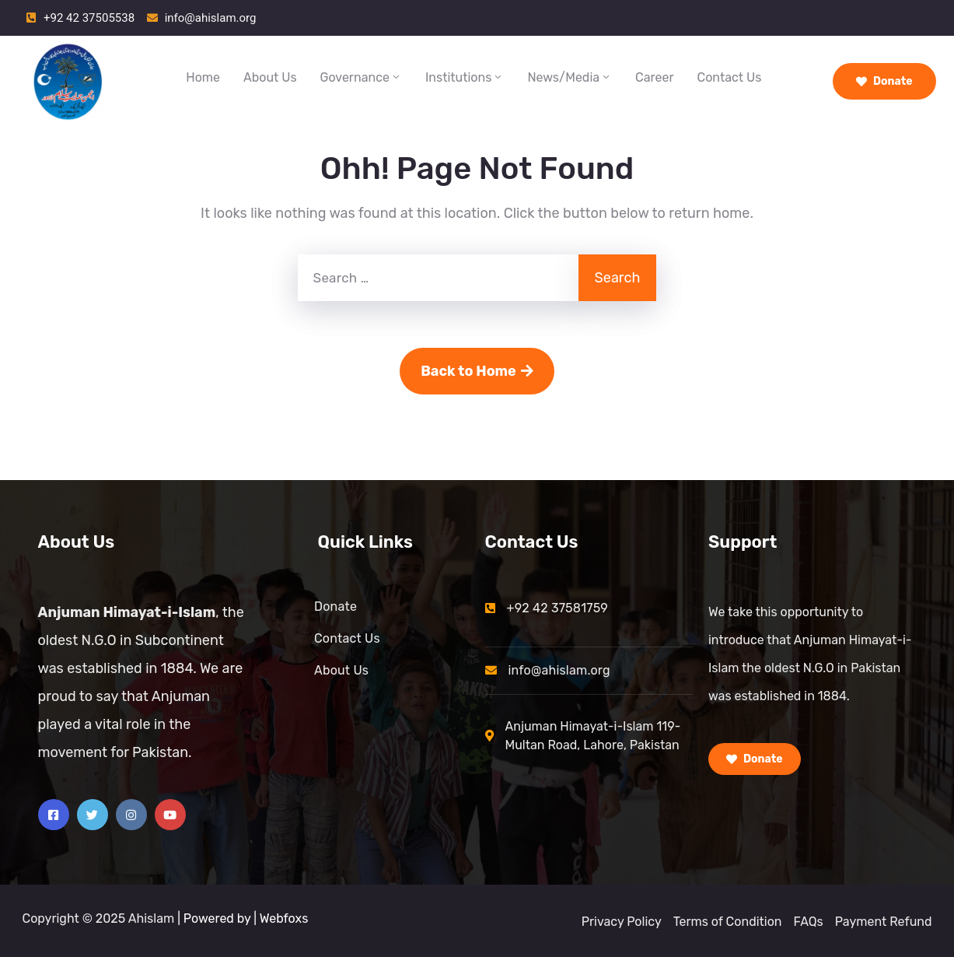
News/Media (569, 77)
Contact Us (729, 77)
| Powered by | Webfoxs (242, 918)
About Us (270, 77)
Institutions (464, 77)
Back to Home (477, 371)
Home (203, 77)
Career (654, 77)
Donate (884, 81)
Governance (361, 77)
